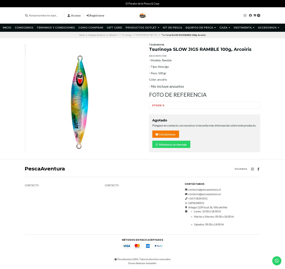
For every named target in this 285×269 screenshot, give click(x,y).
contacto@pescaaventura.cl (203, 189)
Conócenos (24, 27)
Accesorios (268, 27)
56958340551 (194, 203)
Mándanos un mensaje (171, 144)
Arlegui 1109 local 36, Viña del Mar (206, 207)
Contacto (32, 185)
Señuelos (113, 35)
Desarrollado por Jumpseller (142, 263)
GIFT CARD (114, 27)
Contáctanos (165, 134)
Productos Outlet (142, 27)
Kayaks (122, 35)
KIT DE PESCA (172, 27)
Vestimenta (244, 27)
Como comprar (90, 27)
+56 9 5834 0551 (196, 198)
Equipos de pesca (201, 27)
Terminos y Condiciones (56, 27)
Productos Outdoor (151, 35)
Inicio (7, 27)
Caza (224, 27)
